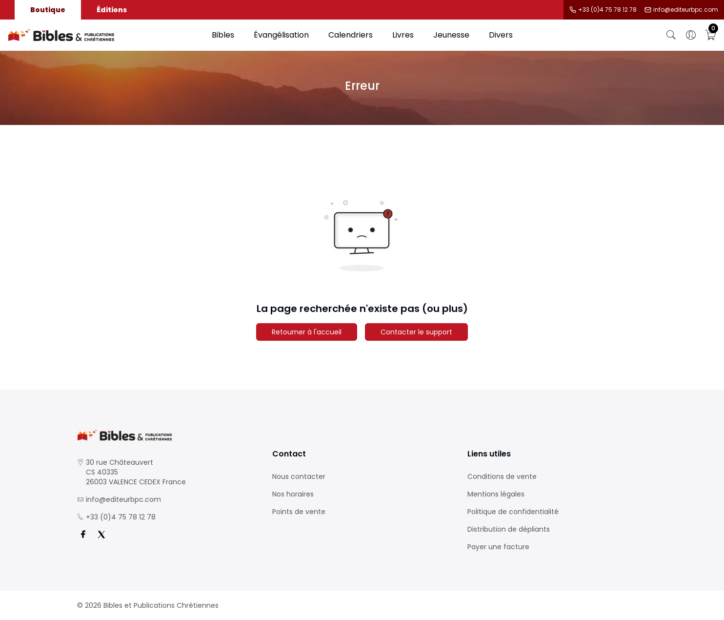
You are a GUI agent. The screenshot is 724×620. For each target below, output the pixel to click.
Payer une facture (498, 547)
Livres (403, 35)
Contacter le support (416, 332)
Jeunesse (451, 35)
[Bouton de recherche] (671, 35)
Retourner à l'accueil (307, 332)
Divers (501, 35)
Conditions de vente (502, 476)
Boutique (47, 10)
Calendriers (350, 35)
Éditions (112, 10)
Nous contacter (298, 476)
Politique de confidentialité (513, 512)
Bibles (223, 35)
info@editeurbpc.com (685, 10)
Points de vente (298, 512)
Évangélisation (281, 35)
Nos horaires (293, 494)
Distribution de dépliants (508, 529)
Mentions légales (495, 494)
